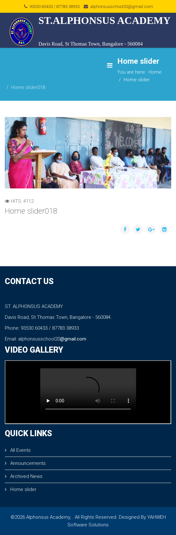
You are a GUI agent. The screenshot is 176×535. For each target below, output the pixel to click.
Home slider (137, 80)
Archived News (25, 476)
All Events (20, 450)
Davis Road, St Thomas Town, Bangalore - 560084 (90, 44)
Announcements (27, 463)
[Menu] (109, 65)
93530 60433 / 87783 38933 (54, 6)
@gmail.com (73, 339)
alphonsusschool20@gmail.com (121, 6)
